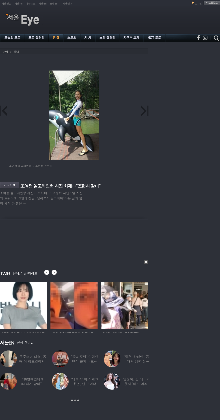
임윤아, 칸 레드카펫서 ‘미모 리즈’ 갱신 (136, 384)
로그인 (198, 3)
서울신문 (6, 3)
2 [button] (75, 400)
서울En (42, 3)
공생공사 (55, 3)
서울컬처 (68, 3)
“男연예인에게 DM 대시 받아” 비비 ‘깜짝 (33, 384)
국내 (16, 52)
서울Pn (18, 3)
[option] (23, 305)
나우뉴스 (30, 3)
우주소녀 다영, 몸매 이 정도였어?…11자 (33, 361)
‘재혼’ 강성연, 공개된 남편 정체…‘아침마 (136, 361)
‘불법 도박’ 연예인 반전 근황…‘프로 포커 (84, 361)
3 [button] (78, 400)
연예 (5, 52)
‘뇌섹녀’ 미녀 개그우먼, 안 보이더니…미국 (84, 384)
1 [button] (72, 400)
